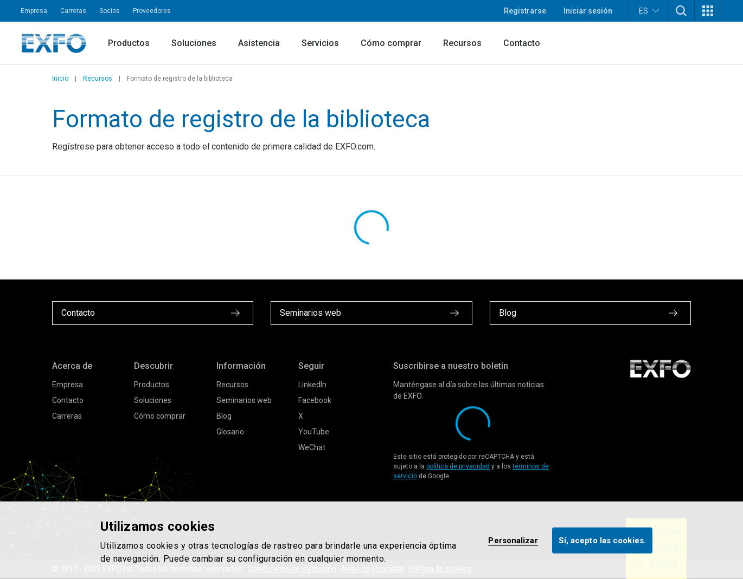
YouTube (313, 431)
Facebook (314, 400)
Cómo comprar (391, 43)
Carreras (73, 11)
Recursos (462, 43)
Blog (224, 416)
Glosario (230, 431)
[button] (681, 11)
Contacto (521, 43)
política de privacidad (458, 466)
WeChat (311, 447)
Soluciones (193, 43)
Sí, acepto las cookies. (602, 540)
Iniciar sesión (587, 10)
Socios (109, 11)
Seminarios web (244, 400)
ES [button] (649, 10)
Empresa (34, 11)
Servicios (320, 43)
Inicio (60, 78)
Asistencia (259, 43)
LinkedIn (312, 384)
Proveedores (152, 11)
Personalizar (512, 540)
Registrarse (525, 10)
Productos (129, 43)
